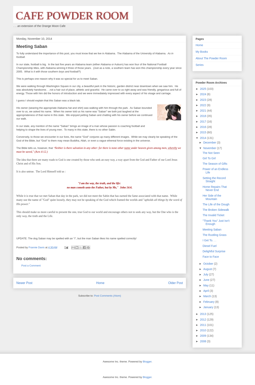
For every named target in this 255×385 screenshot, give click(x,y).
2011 (203, 325)
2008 (203, 341)
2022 (203, 105)
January (208, 307)
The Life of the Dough (216, 204)
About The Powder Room (211, 58)
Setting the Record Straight (214, 179)
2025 (203, 88)
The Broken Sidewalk (216, 209)
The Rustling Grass (215, 235)
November (210, 148)
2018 (203, 116)
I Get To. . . (209, 240)
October (208, 263)
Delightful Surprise (214, 251)
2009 (203, 335)
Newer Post (24, 283)
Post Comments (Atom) (107, 295)
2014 (203, 138)
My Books (202, 51)
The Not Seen (211, 152)
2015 (203, 132)
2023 (203, 99)
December (210, 142)
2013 (203, 314)
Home (100, 283)
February (209, 301)
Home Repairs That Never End (215, 188)
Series (200, 64)
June (206, 279)
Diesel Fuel (210, 245)
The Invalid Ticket (213, 215)
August (208, 269)
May (206, 285)
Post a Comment (31, 265)
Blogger (147, 361)
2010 (203, 330)
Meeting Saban (212, 229)
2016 (203, 127)
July (206, 274)
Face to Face (211, 256)
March (207, 296)
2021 (203, 110)
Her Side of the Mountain (212, 197)
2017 (203, 121)
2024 (203, 94)
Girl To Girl (209, 158)
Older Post (175, 283)
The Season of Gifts (215, 163)
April (206, 290)
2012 (203, 319)
